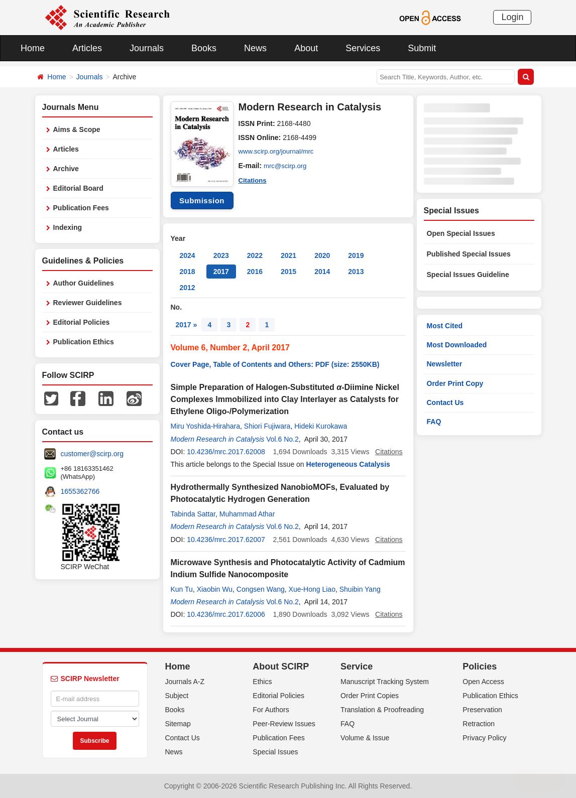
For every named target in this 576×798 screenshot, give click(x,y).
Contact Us (445, 402)
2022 (255, 255)
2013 (356, 272)
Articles (87, 48)
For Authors (271, 710)
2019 (356, 255)
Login (512, 17)
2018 (187, 272)
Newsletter (445, 364)
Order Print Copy (455, 383)
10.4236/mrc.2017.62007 (226, 540)
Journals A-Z (185, 682)
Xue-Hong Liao (312, 589)
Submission (201, 200)
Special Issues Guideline (468, 275)
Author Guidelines (83, 283)
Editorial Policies (81, 322)
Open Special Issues (461, 233)
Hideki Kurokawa (320, 426)
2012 (187, 288)
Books (203, 48)
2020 (322, 255)
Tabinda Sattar (193, 514)
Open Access (483, 682)
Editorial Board (78, 188)
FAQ (434, 422)
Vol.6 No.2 (282, 439)
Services (362, 48)
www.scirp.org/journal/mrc (279, 152)
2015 (288, 272)
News (255, 48)
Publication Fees (81, 208)
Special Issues (275, 752)
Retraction (479, 724)
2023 (221, 255)
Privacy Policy (484, 738)
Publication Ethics (83, 342)
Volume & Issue (364, 738)
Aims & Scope (76, 129)
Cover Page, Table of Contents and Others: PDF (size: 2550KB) (275, 364)
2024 (187, 255)
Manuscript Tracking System (384, 682)
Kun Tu (182, 589)
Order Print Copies (369, 696)
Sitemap (178, 724)
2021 (288, 255)
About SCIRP (281, 666)
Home (33, 48)
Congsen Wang (261, 589)
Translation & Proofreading (382, 710)
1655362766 (80, 491)
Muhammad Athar (247, 514)
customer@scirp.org (92, 454)
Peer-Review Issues (284, 724)
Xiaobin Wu (215, 589)
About (306, 48)
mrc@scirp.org (286, 166)
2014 (322, 272)
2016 (255, 272)
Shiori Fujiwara (267, 426)
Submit (422, 48)
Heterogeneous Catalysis (348, 464)
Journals (147, 48)
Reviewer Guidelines (87, 303)
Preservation (482, 710)
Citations (254, 180)
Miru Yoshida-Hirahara (206, 426)
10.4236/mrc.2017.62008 (226, 452)
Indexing (67, 227)
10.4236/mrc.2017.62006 (226, 614)
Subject (177, 696)
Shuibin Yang (360, 589)
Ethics (262, 682)
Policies (480, 666)
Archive (66, 169)
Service (356, 666)
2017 (221, 272)
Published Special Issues (469, 254)
